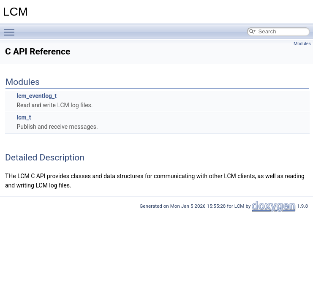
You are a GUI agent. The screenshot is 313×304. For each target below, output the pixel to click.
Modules (302, 43)
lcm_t (23, 117)
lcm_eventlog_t (36, 95)
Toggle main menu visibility (11, 28)
